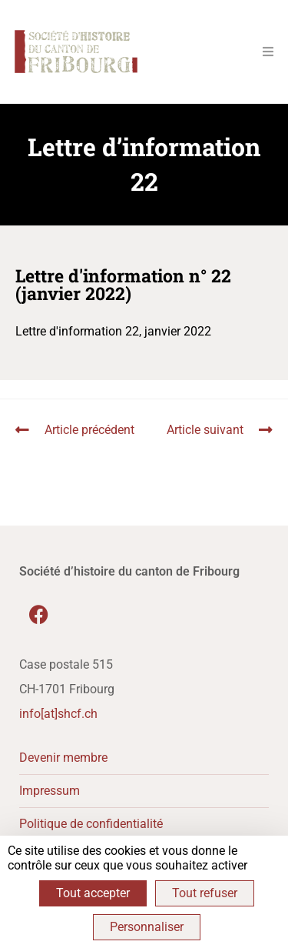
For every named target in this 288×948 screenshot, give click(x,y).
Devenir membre (63, 757)
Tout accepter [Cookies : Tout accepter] (93, 893)
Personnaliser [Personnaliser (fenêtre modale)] (147, 927)
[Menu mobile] (262, 51)
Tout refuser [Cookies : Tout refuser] (204, 893)
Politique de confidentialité (91, 823)
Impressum (49, 790)
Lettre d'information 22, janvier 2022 (113, 331)
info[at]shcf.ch (58, 713)
